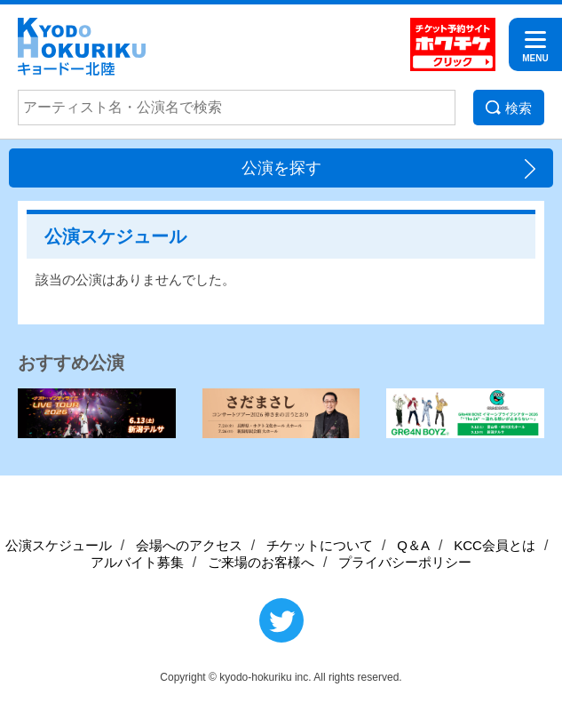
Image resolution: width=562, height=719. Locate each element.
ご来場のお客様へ (261, 562)
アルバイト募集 (137, 562)
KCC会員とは (494, 545)
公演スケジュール (58, 545)
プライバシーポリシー (404, 562)
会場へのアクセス (189, 545)
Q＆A (413, 545)
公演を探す (281, 168)
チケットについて (319, 545)
